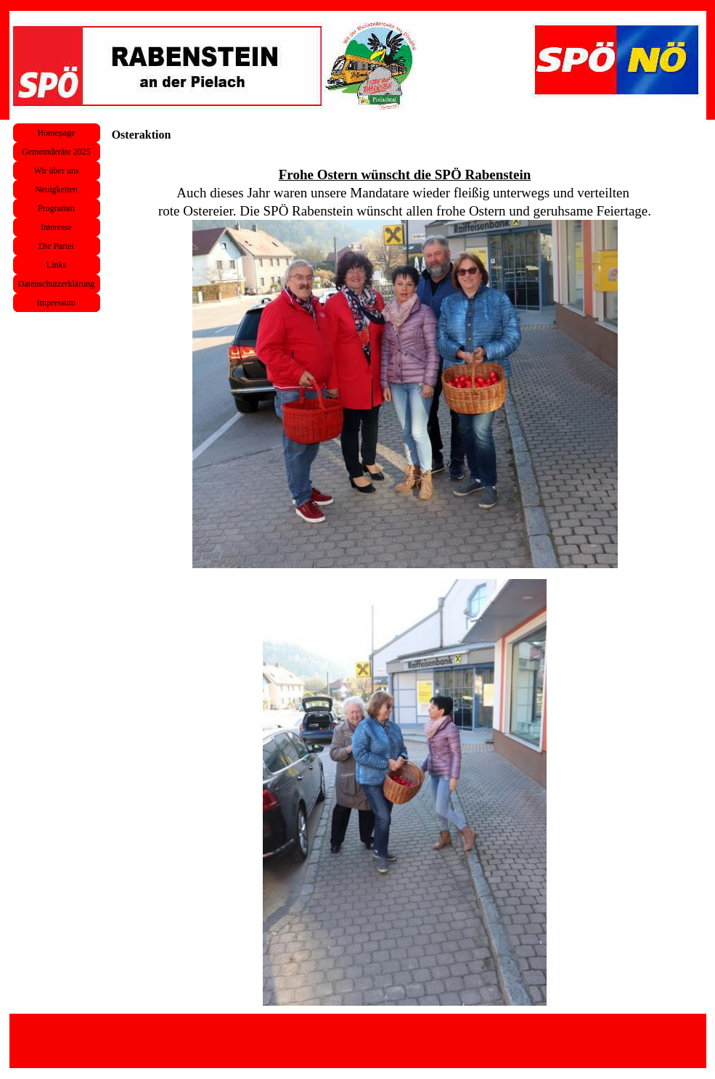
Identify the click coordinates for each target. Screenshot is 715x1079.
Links (56, 265)
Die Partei (55, 246)
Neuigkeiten (56, 189)
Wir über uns (55, 170)
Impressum (56, 303)
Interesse (56, 227)
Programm (56, 208)
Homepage (56, 133)
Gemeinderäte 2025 (56, 152)
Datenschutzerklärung (56, 284)
